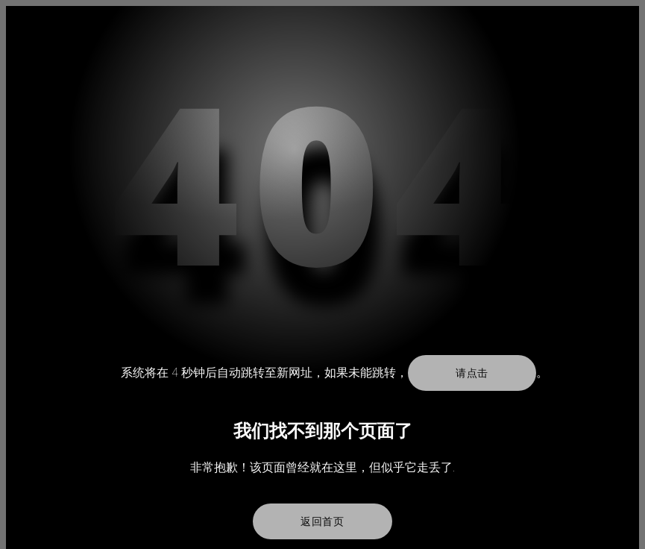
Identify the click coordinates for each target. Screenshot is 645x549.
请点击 (472, 373)
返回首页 (322, 521)
